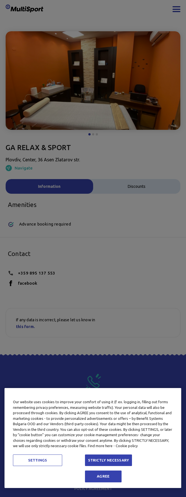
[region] (93, 438)
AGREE (103, 476)
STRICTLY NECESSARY (108, 460)
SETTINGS (37, 460)
